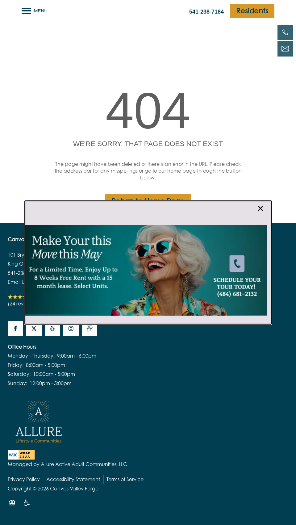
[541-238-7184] (285, 32)
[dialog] (148, 262)
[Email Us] (285, 49)
